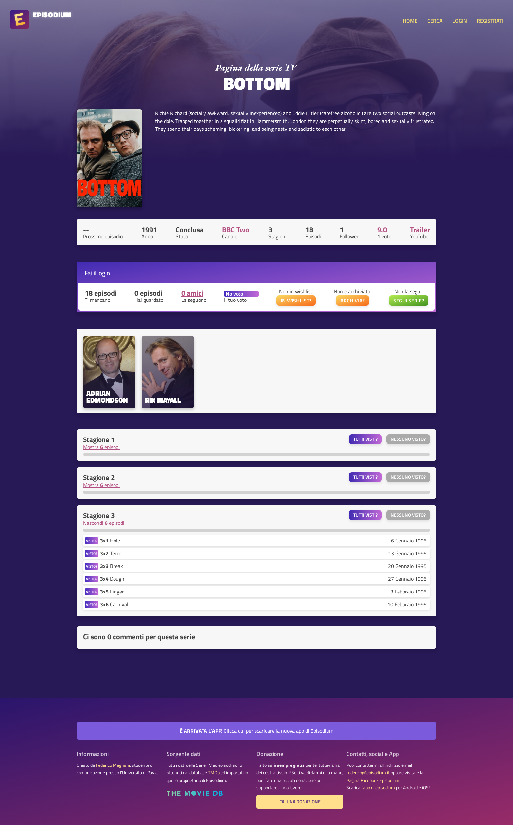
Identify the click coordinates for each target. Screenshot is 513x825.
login (103, 273)
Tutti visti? (365, 439)
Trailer (420, 229)
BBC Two (235, 229)
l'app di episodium (378, 787)
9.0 (382, 229)
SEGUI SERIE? (408, 300)
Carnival (114, 604)
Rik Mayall (163, 400)
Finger (112, 591)
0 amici (192, 293)
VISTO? (91, 540)
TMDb (214, 772)
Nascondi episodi (103, 523)
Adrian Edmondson (107, 397)
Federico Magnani (113, 765)
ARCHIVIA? (352, 300)
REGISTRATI (490, 21)
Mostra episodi (101, 447)
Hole (110, 540)
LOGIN (459, 21)
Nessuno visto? (408, 439)
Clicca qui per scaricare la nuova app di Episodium (256, 731)
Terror (111, 553)
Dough (112, 579)
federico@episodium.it (368, 772)
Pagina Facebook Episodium (372, 780)
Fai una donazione (300, 801)
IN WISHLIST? (296, 300)
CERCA (435, 21)
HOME (410, 21)
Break (111, 566)
